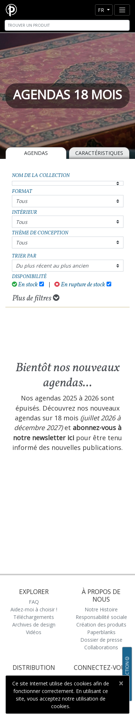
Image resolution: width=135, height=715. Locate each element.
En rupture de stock (79, 285)
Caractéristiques (99, 153)
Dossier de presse (101, 639)
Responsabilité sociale (101, 617)
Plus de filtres (35, 298)
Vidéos (33, 632)
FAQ (34, 601)
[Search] (67, 25)
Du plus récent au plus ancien (52, 265)
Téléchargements (33, 617)
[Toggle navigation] (122, 10)
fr (101, 9)
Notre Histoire (101, 609)
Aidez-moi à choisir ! (33, 609)
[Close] (120, 683)
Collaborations (101, 647)
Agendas (36, 153)
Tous (21, 201)
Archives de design (33, 624)
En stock (25, 285)
